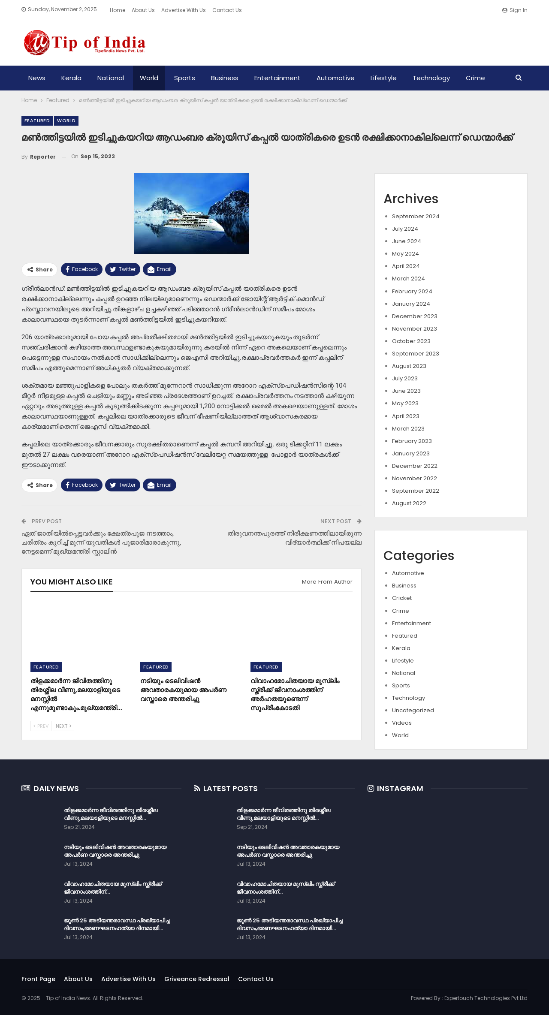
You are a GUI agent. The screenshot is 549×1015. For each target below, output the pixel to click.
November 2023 (414, 329)
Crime (475, 77)
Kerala (71, 77)
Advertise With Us (183, 10)
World (149, 77)
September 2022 (415, 491)
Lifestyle (384, 77)
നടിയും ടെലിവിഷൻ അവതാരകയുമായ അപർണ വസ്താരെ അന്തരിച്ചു (115, 851)
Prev (40, 726)
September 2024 (416, 216)
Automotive (336, 77)
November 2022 (414, 478)
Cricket (402, 598)
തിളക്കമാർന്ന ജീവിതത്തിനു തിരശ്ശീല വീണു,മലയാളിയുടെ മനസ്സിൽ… (110, 814)
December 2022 (414, 466)
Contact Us (227, 10)
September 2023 (415, 353)
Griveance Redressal (196, 979)
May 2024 (405, 254)
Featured (37, 120)
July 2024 (405, 229)
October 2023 (411, 341)
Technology (431, 77)
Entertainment (277, 77)
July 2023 (405, 378)
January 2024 (411, 304)
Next (63, 726)
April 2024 (406, 266)
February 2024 (412, 291)
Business (224, 77)
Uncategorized (413, 710)
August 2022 (409, 503)
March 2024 (408, 278)
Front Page (38, 979)
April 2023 (405, 416)
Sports (184, 77)
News (36, 77)
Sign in (515, 10)
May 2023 (405, 403)
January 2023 (411, 453)
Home (117, 10)
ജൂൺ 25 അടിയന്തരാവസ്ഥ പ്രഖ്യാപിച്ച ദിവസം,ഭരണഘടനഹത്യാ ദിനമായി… (117, 924)
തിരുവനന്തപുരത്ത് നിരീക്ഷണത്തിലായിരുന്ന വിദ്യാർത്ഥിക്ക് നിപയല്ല (294, 538)
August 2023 (409, 366)
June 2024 (406, 241)
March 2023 (408, 429)
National (110, 77)
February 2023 (412, 441)
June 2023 (406, 391)
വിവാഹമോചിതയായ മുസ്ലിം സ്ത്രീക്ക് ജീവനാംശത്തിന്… (113, 888)
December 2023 (414, 316)
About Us (143, 10)
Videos (402, 723)
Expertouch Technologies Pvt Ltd (486, 998)
